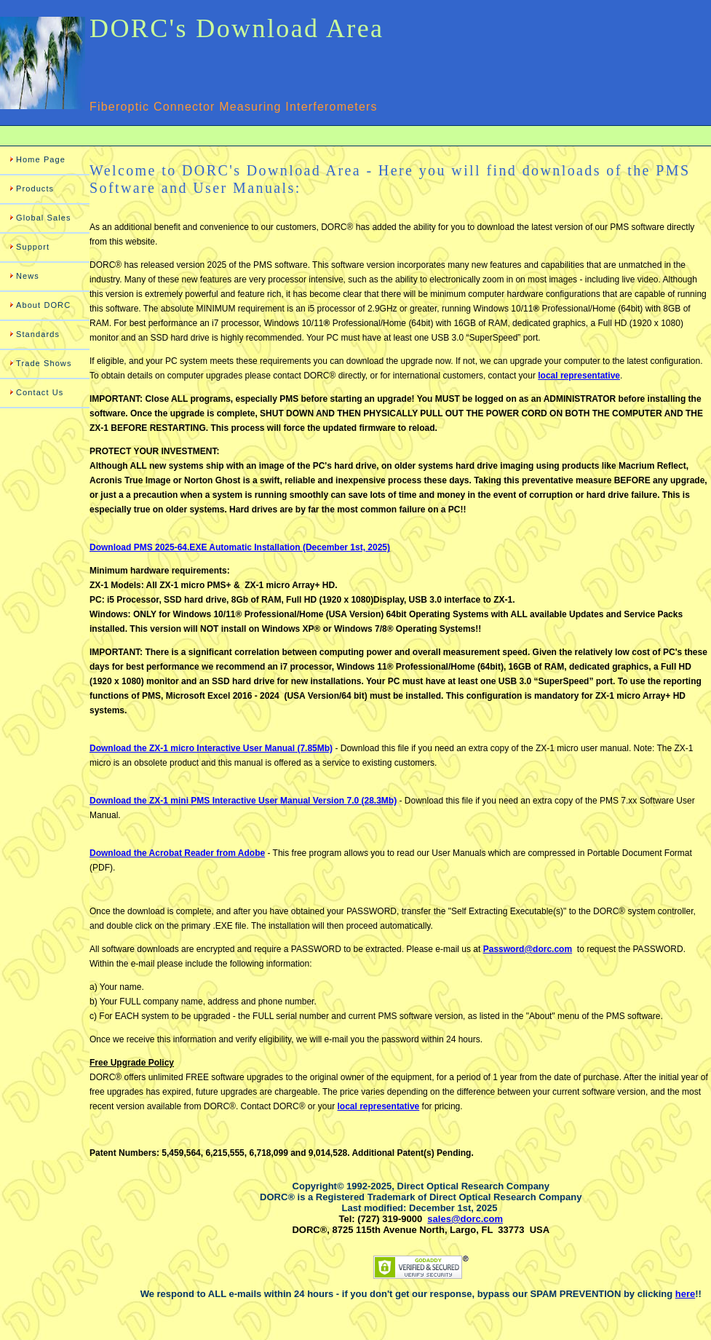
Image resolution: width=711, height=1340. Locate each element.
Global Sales (43, 217)
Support (32, 246)
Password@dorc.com (527, 949)
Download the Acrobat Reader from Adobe (177, 853)
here (685, 1293)
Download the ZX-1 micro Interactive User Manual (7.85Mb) (211, 748)
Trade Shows (44, 363)
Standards (38, 334)
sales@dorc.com (465, 1218)
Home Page (40, 159)
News (27, 275)
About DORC (43, 305)
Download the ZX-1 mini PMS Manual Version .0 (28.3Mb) (243, 801)
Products (35, 188)
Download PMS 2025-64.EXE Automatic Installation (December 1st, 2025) (240, 547)
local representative (579, 375)
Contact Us (39, 392)
